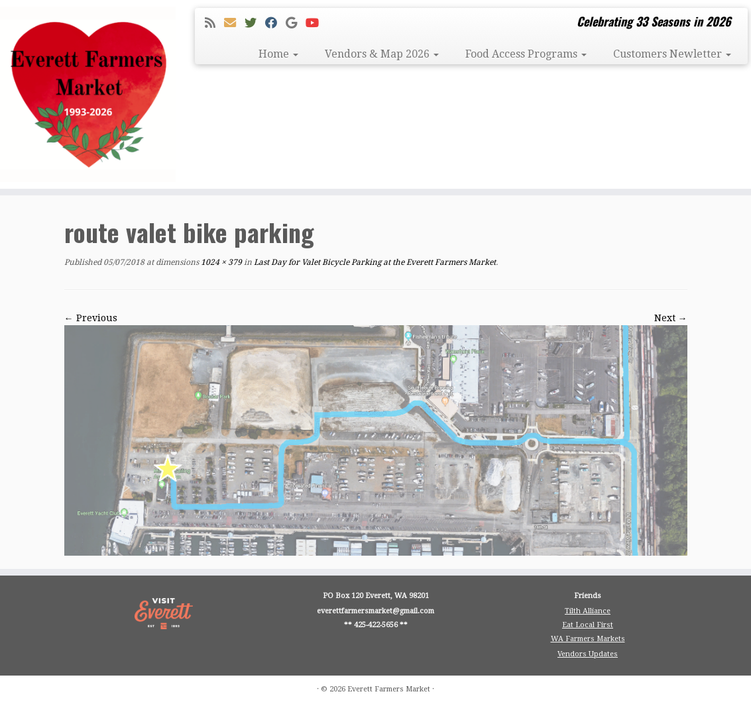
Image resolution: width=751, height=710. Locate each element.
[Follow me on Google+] (296, 23)
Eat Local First (587, 625)
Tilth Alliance (587, 611)
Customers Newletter (672, 54)
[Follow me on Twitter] (255, 23)
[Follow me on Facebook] (275, 23)
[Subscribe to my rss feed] (214, 23)
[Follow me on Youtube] (316, 23)
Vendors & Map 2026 (382, 54)
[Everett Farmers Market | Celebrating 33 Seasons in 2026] (88, 94)
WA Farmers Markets (588, 638)
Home (278, 54)
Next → (670, 318)
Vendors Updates (587, 654)
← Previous (90, 318)
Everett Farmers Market (388, 689)
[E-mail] (234, 23)
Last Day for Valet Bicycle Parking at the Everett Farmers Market (374, 262)
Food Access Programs (526, 54)
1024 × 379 (220, 262)
